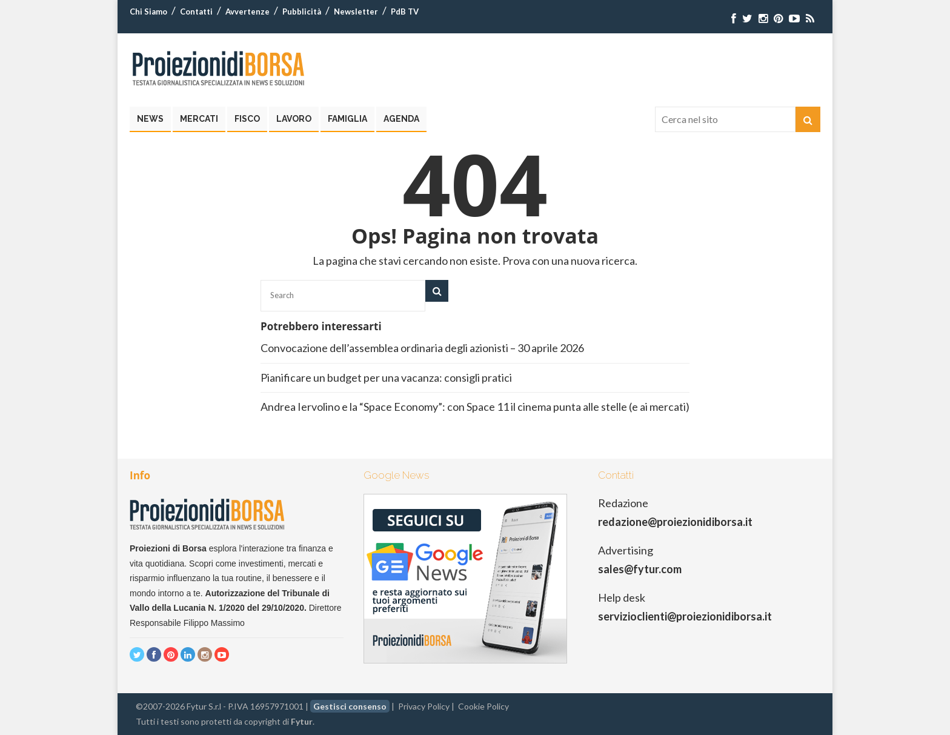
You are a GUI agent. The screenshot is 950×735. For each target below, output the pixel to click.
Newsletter (356, 11)
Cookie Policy (483, 706)
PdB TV (405, 11)
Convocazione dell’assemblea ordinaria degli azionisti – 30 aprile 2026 (422, 347)
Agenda (401, 119)
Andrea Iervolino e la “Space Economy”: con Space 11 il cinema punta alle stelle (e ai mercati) (475, 406)
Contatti (196, 11)
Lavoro (293, 119)
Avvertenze (247, 11)
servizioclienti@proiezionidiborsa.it (685, 616)
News (150, 119)
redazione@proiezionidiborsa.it (675, 521)
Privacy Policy (424, 706)
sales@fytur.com (640, 569)
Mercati (199, 119)
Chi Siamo (148, 11)
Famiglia (347, 119)
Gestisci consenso (350, 706)
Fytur (302, 721)
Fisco (247, 119)
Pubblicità (301, 11)
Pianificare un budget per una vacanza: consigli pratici (386, 377)
